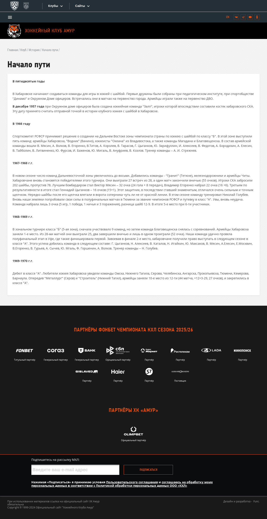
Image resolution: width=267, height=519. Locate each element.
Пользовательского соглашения (132, 482)
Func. (256, 501)
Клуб (23, 50)
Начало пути (50, 50)
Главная (12, 50)
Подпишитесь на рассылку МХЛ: (55, 460)
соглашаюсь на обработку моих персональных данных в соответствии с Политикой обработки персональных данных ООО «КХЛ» (122, 484)
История (34, 50)
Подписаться (148, 470)
